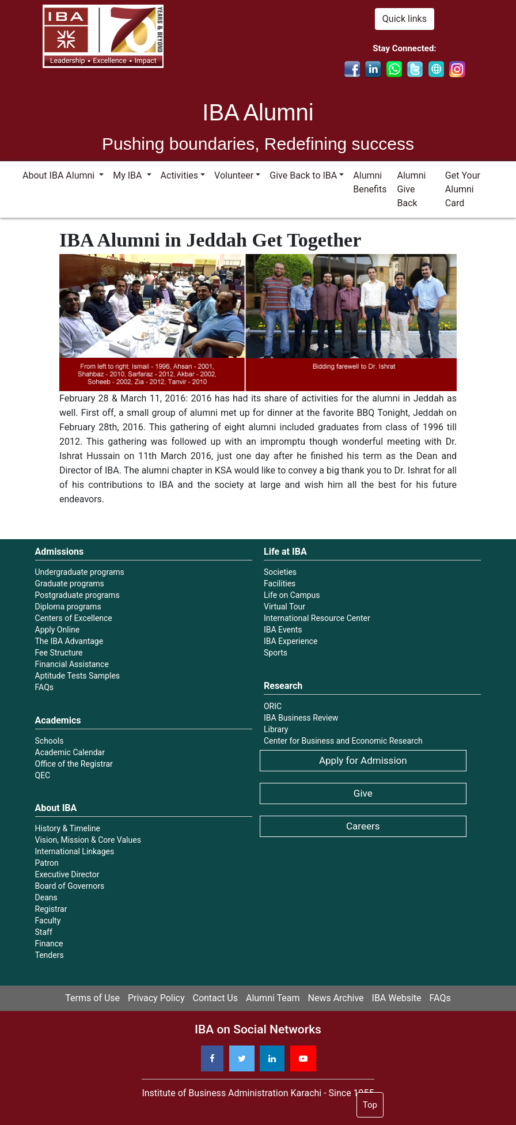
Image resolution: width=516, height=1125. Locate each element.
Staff (43, 932)
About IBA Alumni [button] (59, 175)
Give (363, 793)
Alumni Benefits (369, 182)
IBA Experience (290, 641)
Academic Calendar (70, 752)
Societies (280, 572)
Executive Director (67, 874)
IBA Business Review (301, 717)
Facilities (279, 583)
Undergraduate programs (79, 572)
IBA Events (283, 629)
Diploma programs (68, 606)
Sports (275, 652)
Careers (363, 826)
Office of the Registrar (74, 763)
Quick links (404, 18)
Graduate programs (69, 583)
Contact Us (215, 998)
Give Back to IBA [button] (303, 175)
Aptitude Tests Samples (77, 675)
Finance (49, 943)
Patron (47, 863)
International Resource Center (317, 618)
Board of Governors (70, 886)
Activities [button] (179, 175)
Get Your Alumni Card (462, 189)
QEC (43, 775)
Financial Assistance (72, 664)
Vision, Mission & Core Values (88, 839)
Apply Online (57, 629)
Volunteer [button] (233, 175)
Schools (49, 740)
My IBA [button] (128, 175)
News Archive (336, 998)
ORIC (273, 706)
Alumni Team (273, 998)
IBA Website (397, 998)
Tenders (49, 955)
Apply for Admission (363, 760)
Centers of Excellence (73, 618)
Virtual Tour (284, 606)
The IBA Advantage (69, 641)
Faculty (48, 920)
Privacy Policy (156, 998)
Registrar (51, 909)
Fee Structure (59, 652)
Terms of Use (92, 998)
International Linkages (75, 851)
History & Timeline (67, 828)
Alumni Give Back (411, 189)
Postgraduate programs (77, 595)
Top (370, 1105)
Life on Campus (292, 595)
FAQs (44, 687)
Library (276, 729)
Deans (46, 897)
